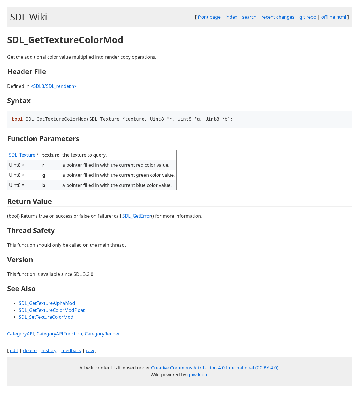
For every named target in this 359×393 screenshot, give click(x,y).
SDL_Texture (22, 155)
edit (14, 351)
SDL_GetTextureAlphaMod (47, 304)
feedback (71, 351)
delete (30, 351)
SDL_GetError (136, 216)
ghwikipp (197, 375)
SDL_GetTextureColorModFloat (52, 310)
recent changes (278, 17)
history (48, 351)
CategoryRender (102, 334)
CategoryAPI (20, 334)
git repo (307, 17)
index (231, 17)
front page (209, 17)
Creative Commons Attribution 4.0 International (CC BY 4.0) (214, 368)
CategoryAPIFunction (59, 334)
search (249, 17)
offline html (333, 17)
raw (90, 351)
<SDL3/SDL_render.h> (54, 86)
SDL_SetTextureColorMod (46, 317)
